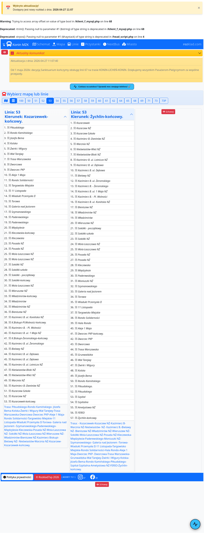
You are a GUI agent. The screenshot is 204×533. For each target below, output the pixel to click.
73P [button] (164, 100)
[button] (81, 477)
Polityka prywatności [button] (17, 477)
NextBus (111, 44)
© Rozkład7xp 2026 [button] (47, 477)
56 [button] (71, 100)
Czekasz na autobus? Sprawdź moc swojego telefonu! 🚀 (102, 86)
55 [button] (64, 100)
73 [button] (156, 100)
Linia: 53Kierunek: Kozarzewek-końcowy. (26, 116)
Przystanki (90, 44)
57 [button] (78, 100)
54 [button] (57, 100)
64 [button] (120, 100)
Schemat (41, 44)
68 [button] (134, 100)
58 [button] (85, 100)
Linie (73, 44)
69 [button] (141, 100)
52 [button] (43, 100)
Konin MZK (16, 44)
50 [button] (28, 100)
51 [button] (36, 100)
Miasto (129, 44)
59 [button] (92, 100)
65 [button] (127, 100)
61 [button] (106, 100)
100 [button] (21, 100)
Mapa (59, 44)
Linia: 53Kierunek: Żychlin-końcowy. (97, 114)
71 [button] (149, 100)
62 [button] (113, 100)
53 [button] (50, 100)
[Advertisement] (168, 137)
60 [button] (99, 100)
